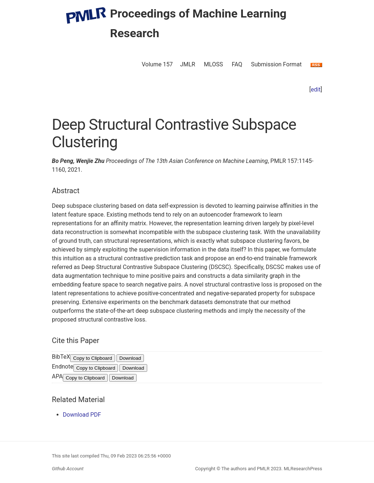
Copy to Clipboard (92, 358)
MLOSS (213, 64)
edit (316, 89)
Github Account (68, 468)
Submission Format (276, 64)
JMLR (187, 64)
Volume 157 (157, 64)
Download (130, 358)
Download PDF (82, 414)
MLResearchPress (302, 468)
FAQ (237, 64)
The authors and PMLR (245, 468)
